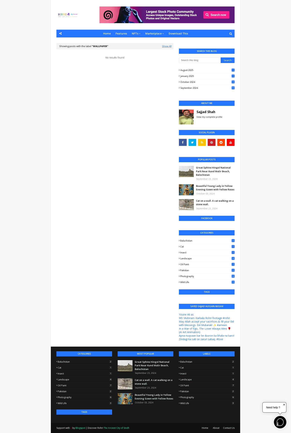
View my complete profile (209, 116)
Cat (207, 246)
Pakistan (207, 270)
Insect (207, 252)
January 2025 (207, 76)
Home (205, 427)
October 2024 (207, 82)
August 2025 (207, 70)
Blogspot (80, 427)
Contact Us (229, 427)
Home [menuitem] (107, 33)
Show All (166, 46)
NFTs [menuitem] (135, 33)
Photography (207, 276)
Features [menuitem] (121, 33)
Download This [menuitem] (178, 33)
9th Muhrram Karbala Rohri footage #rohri (204, 318)
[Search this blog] (200, 60)
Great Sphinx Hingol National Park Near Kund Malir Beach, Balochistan (213, 171)
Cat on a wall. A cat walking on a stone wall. (215, 202)
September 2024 (207, 88)
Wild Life (207, 282)
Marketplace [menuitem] (153, 33)
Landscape (207, 258)
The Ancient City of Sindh (116, 427)
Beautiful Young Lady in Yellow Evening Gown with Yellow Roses (215, 187)
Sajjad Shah (206, 112)
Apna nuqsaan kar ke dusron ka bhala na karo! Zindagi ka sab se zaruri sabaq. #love (206, 337)
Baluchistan (207, 240)
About (216, 427)
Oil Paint (207, 264)
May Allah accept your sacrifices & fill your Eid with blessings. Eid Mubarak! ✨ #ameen (206, 323)
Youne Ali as (186, 314)
